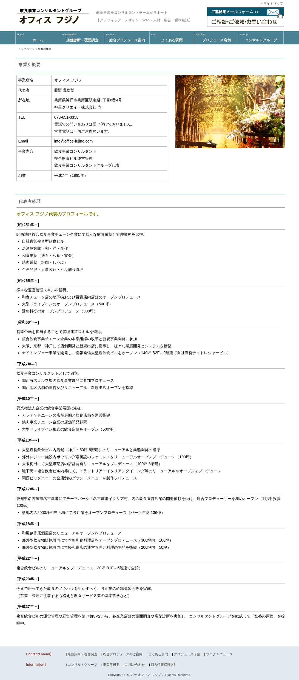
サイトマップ (273, 3)
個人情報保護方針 (164, 664)
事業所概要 (111, 664)
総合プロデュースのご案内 (123, 654)
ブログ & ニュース (219, 654)
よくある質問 (172, 36)
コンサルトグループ (261, 36)
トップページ (26, 48)
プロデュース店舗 (216, 36)
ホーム (38, 36)
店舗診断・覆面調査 (82, 654)
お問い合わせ (135, 664)
